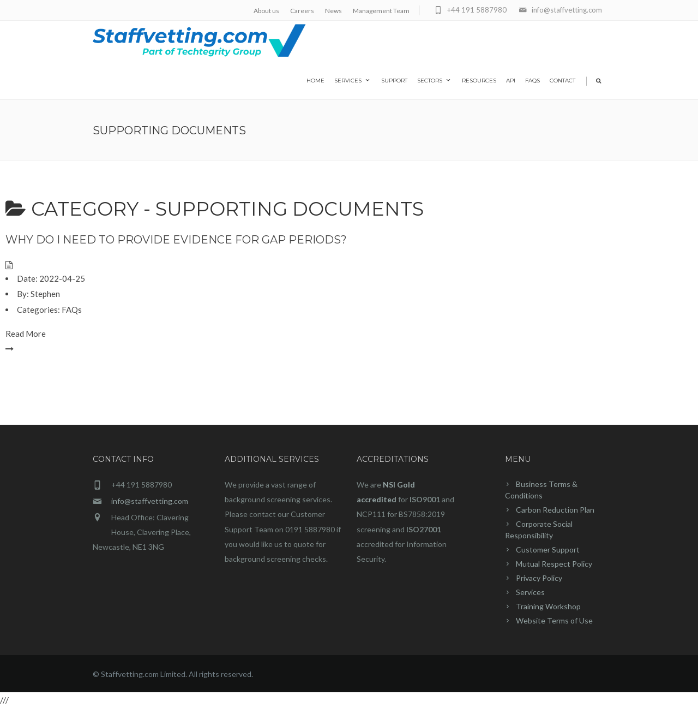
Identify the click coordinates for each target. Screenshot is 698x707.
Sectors (434, 80)
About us (266, 11)
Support (394, 80)
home (315, 80)
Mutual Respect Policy (554, 563)
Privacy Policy (539, 578)
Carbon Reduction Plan (555, 509)
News (333, 11)
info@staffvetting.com (149, 501)
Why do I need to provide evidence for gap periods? (176, 239)
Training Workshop (548, 606)
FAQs (532, 80)
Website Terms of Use (554, 620)
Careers (302, 11)
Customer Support (548, 549)
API (510, 80)
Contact (562, 80)
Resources (479, 80)
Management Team (381, 11)
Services (352, 80)
